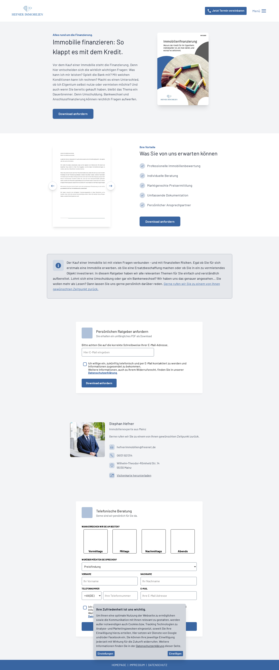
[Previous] (52, 186)
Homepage (119, 665)
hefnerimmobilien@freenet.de (136, 447)
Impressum (137, 665)
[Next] (110, 186)
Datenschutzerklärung (150, 646)
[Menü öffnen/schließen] (259, 11)
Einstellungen (105, 653)
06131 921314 (124, 455)
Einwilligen (175, 653)
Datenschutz (157, 665)
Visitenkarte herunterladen (134, 475)
